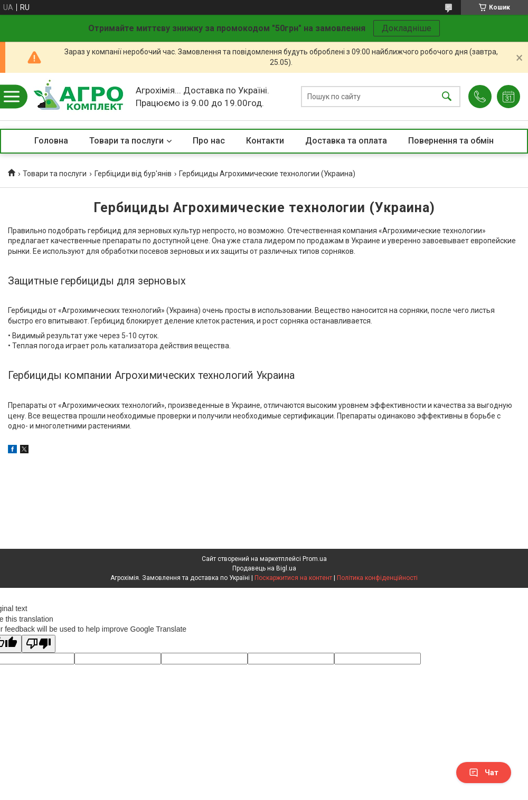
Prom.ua (315, 559)
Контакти (265, 141)
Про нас (209, 141)
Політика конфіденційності (377, 578)
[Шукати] (446, 97)
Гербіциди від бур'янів (133, 173)
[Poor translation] (38, 644)
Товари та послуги (126, 141)
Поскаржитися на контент (293, 578)
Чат (483, 772)
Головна (51, 141)
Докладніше (406, 28)
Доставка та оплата (346, 141)
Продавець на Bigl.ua (264, 568)
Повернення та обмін (451, 141)
